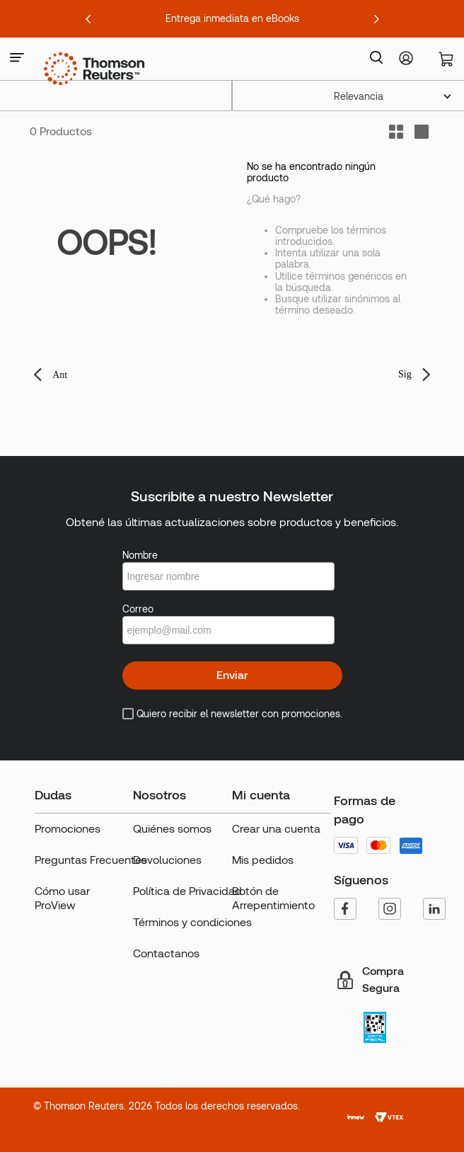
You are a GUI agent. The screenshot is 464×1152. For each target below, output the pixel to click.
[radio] (421, 131)
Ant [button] (59, 375)
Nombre (140, 555)
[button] (16, 58)
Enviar (232, 675)
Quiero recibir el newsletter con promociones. (239, 713)
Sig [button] (405, 374)
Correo (137, 609)
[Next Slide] (376, 19)
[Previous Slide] (88, 19)
